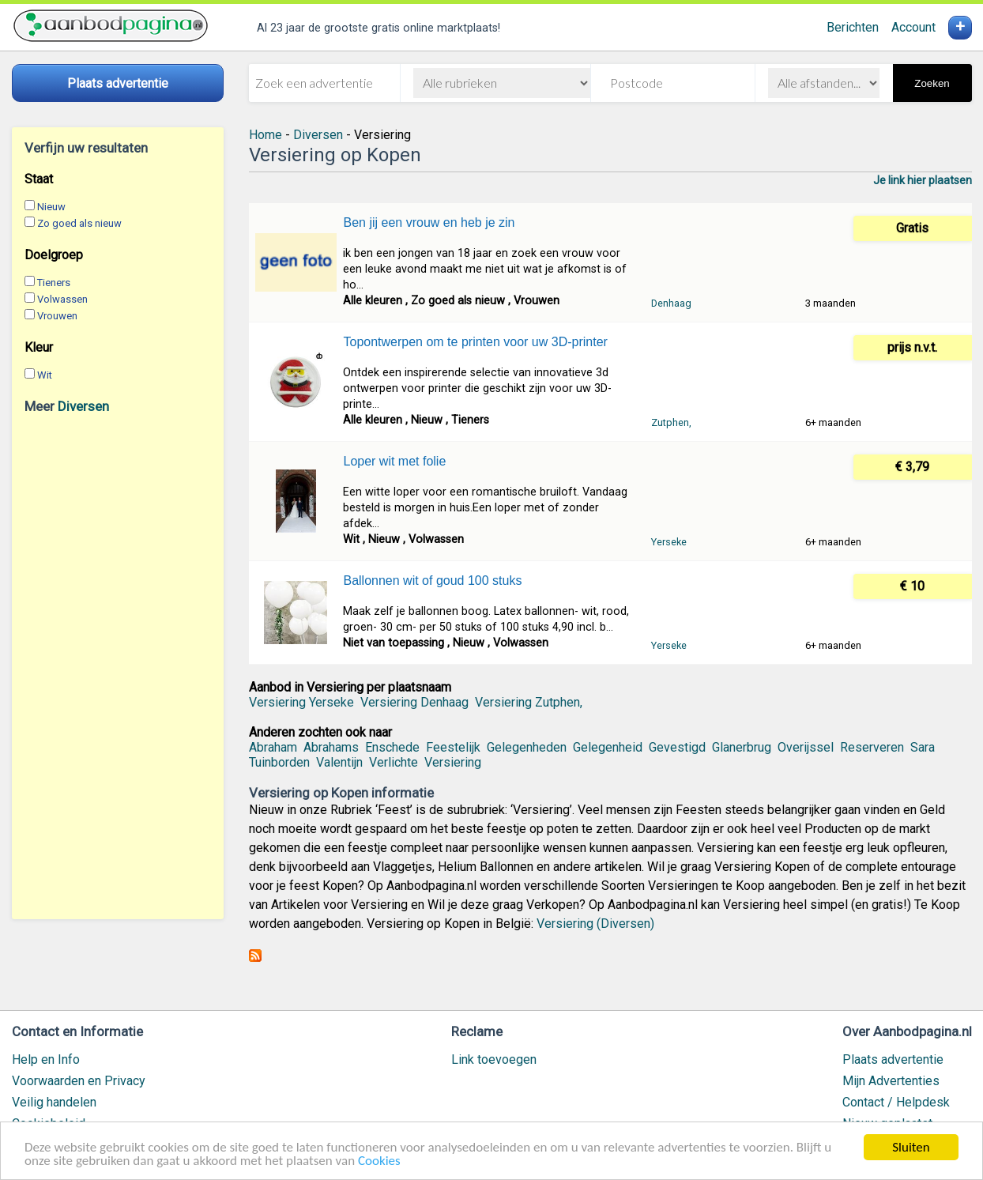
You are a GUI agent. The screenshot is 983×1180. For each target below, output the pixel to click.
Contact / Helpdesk (896, 1102)
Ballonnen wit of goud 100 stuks (432, 580)
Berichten (853, 27)
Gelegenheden (527, 747)
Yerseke (669, 542)
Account (913, 27)
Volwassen (62, 299)
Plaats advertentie (892, 1059)
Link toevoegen (494, 1059)
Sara (922, 747)
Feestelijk (453, 747)
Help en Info (46, 1059)
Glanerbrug (741, 747)
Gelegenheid (607, 747)
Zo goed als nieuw (79, 223)
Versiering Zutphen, (528, 702)
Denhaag (671, 303)
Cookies (379, 1162)
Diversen (83, 406)
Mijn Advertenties (891, 1080)
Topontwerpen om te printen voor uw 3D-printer (475, 342)
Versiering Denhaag (414, 702)
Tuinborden (279, 762)
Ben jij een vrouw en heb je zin (428, 222)
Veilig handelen (54, 1102)
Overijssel (806, 747)
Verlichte (393, 762)
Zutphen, (671, 422)
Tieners (53, 282)
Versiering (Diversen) (595, 923)
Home (265, 134)
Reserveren (872, 747)
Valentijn (339, 762)
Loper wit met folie (394, 461)
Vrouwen (57, 316)
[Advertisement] (117, 666)
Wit (44, 375)
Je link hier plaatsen (922, 180)
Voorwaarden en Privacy (78, 1080)
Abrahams (331, 747)
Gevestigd (677, 747)
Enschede (392, 747)
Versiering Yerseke (301, 702)
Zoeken (931, 83)
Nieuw (51, 207)
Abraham (273, 747)
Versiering (452, 762)
